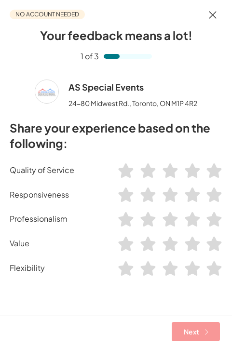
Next (196, 331)
